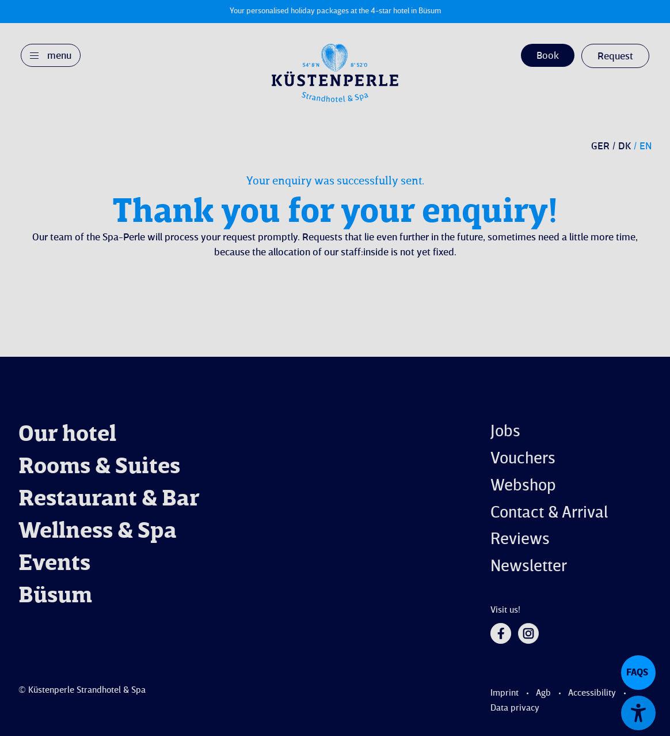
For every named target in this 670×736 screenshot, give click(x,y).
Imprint (504, 693)
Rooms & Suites (99, 467)
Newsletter (528, 566)
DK (624, 146)
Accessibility (592, 693)
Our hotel (67, 435)
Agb (543, 693)
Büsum (55, 596)
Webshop (523, 486)
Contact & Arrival (549, 513)
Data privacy (514, 708)
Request (615, 56)
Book (547, 56)
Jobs (505, 432)
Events (54, 564)
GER (600, 146)
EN (645, 146)
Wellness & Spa (97, 531)
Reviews (520, 539)
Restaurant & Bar (109, 499)
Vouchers (522, 459)
